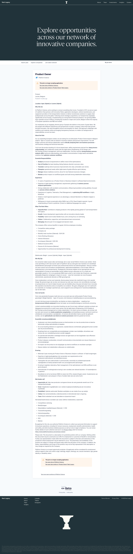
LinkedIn (37, 498)
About (99, 2)
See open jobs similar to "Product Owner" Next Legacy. (54, 87)
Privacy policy (62, 492)
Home (25, 498)
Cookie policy (70, 492)
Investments (113, 2)
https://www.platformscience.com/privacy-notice (50, 432)
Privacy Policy (68, 430)
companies (36, 62)
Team (105, 2)
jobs (24, 62)
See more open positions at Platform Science (53, 474)
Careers (129, 2)
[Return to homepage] (6, 2)
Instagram (38, 502)
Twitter (37, 500)
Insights (121, 2)
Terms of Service (105, 498)
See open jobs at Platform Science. (49, 85)
